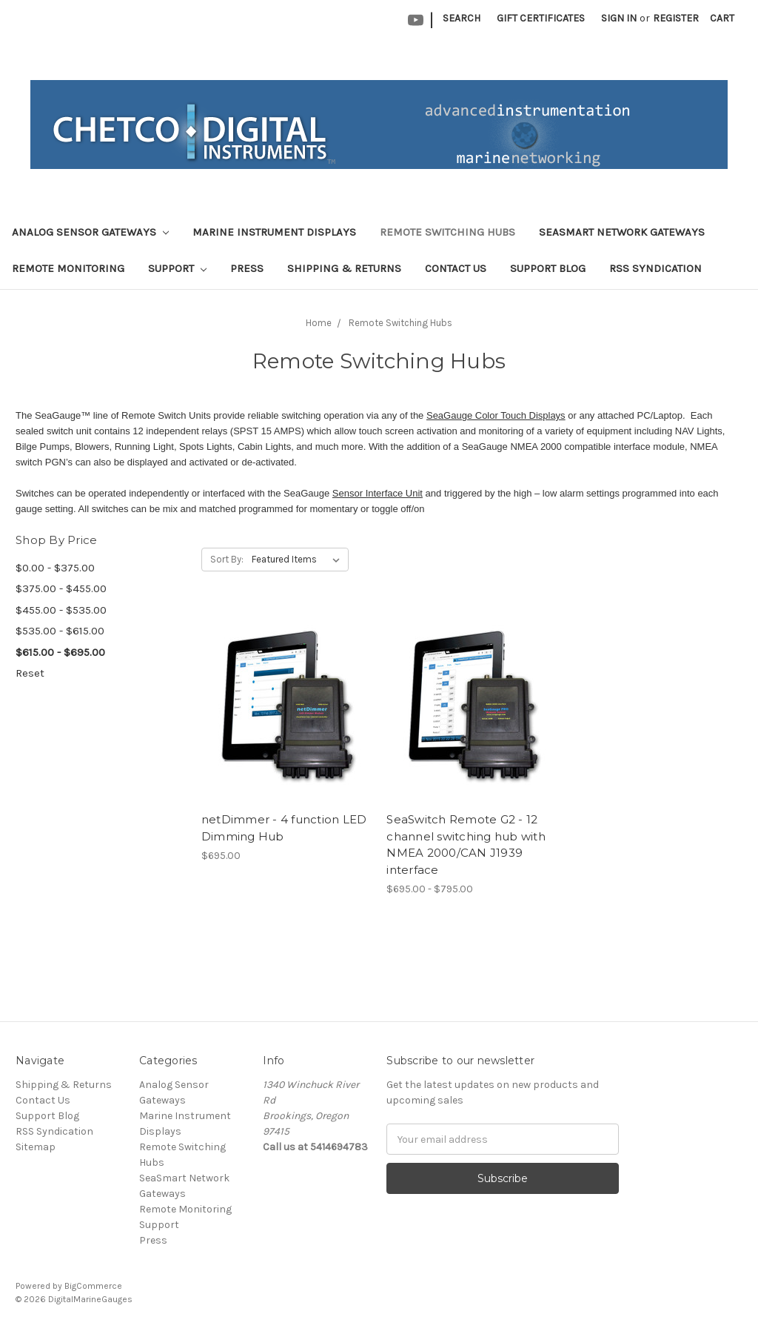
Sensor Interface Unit (377, 493)
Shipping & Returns (344, 268)
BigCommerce (93, 1286)
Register (676, 18)
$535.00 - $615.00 (60, 630)
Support (177, 268)
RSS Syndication (655, 268)
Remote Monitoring (68, 268)
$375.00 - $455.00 (61, 588)
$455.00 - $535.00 (61, 610)
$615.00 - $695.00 (60, 652)
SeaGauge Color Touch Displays (496, 415)
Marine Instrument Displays (274, 232)
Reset (30, 673)
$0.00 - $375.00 (55, 567)
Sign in (619, 18)
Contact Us (455, 268)
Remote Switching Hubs (447, 232)
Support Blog (548, 268)
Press (247, 268)
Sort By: (227, 559)
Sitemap (36, 1147)
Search (461, 18)
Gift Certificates (541, 18)
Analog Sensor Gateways (90, 232)
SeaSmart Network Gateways (622, 232)
